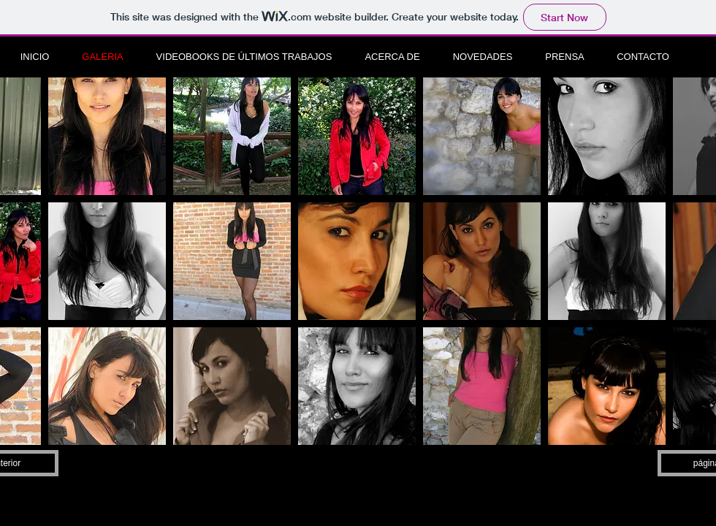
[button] (107, 136)
